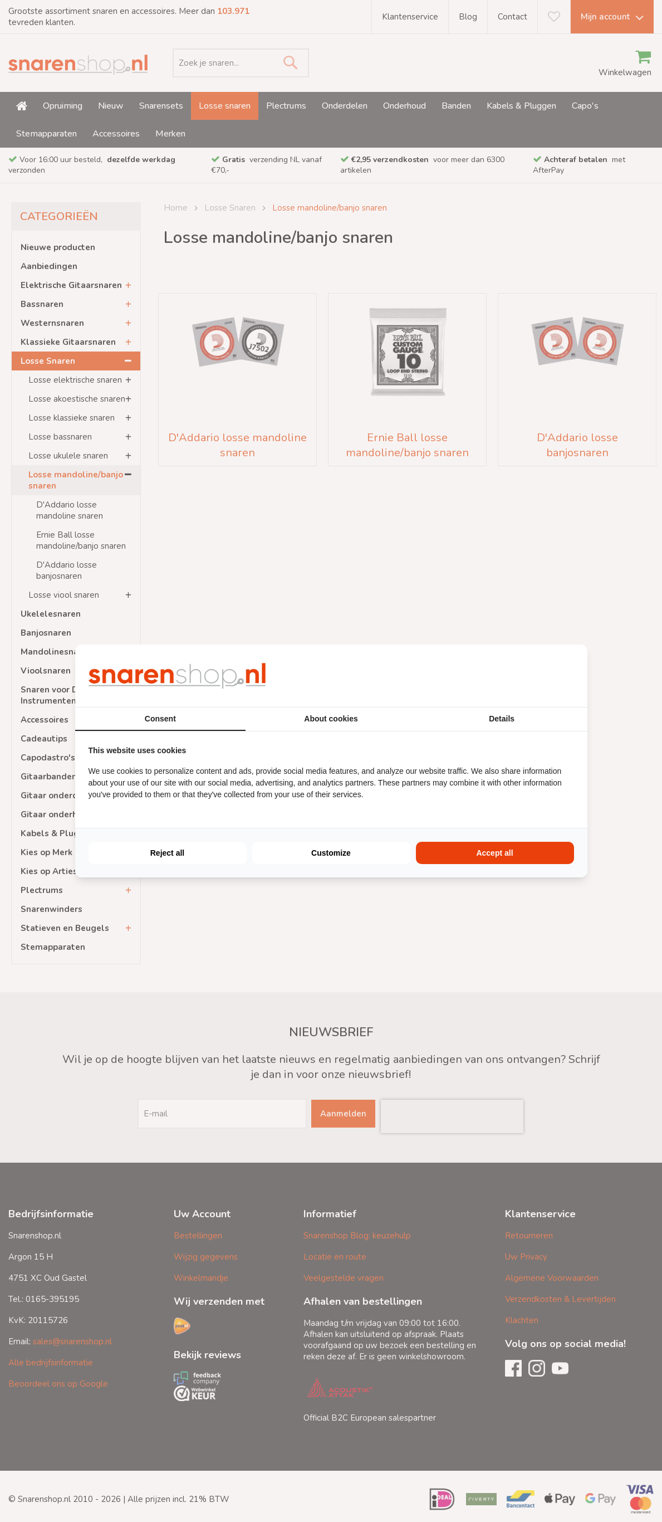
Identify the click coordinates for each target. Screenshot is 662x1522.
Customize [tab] (331, 852)
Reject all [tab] (167, 852)
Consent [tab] (160, 718)
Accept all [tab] (494, 852)
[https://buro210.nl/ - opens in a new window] (532, 676)
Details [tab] (501, 718)
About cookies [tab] (330, 718)
